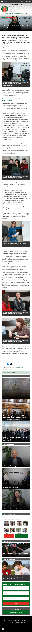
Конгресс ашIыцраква (20, 622)
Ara (21, 4)
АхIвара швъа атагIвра (16, 612)
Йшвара (16, 603)
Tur (15, 4)
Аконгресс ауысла (8, 620)
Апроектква (11, 622)
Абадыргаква (17, 620)
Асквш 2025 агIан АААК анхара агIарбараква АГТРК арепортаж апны (14, 577)
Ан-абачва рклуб (9, 17)
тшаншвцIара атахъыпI (8, 369)
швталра (20, 367)
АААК (4, 17)
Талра (22, 1)
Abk (17, 4)
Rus (10, 4)
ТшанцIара (28, 1)
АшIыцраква (5, 33)
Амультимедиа (24, 620)
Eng (13, 4)
